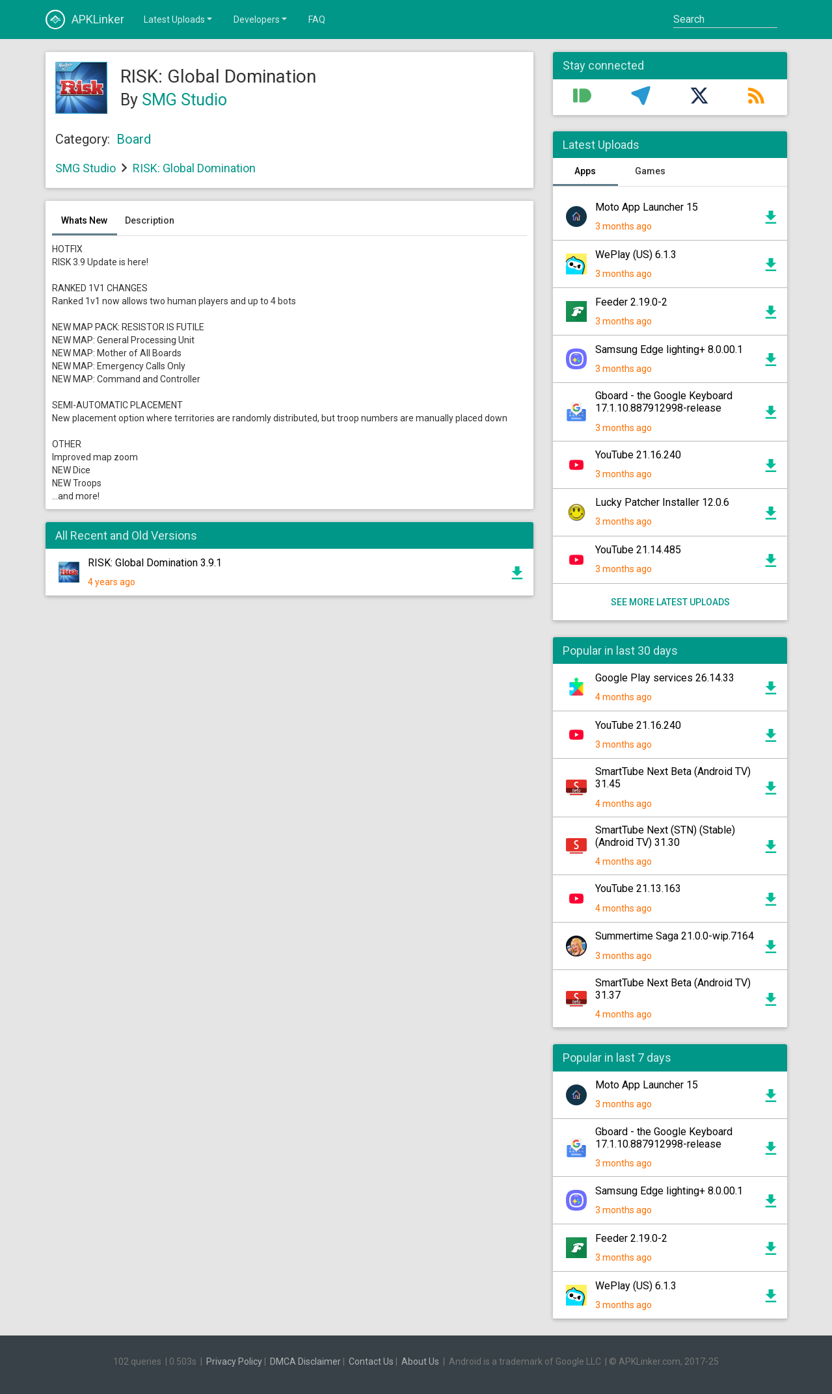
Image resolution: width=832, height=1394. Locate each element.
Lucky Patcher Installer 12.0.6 (662, 502)
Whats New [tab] (84, 220)
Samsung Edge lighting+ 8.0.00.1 (669, 349)
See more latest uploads (669, 602)
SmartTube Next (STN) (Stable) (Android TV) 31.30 (665, 836)
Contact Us (371, 1361)
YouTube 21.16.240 (638, 455)
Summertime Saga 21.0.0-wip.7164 (674, 936)
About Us (420, 1361)
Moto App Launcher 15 (646, 207)
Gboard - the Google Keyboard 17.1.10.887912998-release (663, 401)
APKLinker (85, 19)
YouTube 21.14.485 (638, 550)
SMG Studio (184, 99)
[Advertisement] (289, 762)
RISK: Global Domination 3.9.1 (155, 563)
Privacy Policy (234, 1361)
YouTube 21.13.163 (638, 888)
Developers (261, 19)
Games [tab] (650, 171)
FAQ (316, 19)
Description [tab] (149, 220)
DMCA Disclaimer (305, 1361)
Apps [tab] (585, 171)
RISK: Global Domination (194, 168)
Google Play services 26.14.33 (664, 678)
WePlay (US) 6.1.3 (636, 254)
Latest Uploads (179, 19)
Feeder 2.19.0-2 (631, 302)
